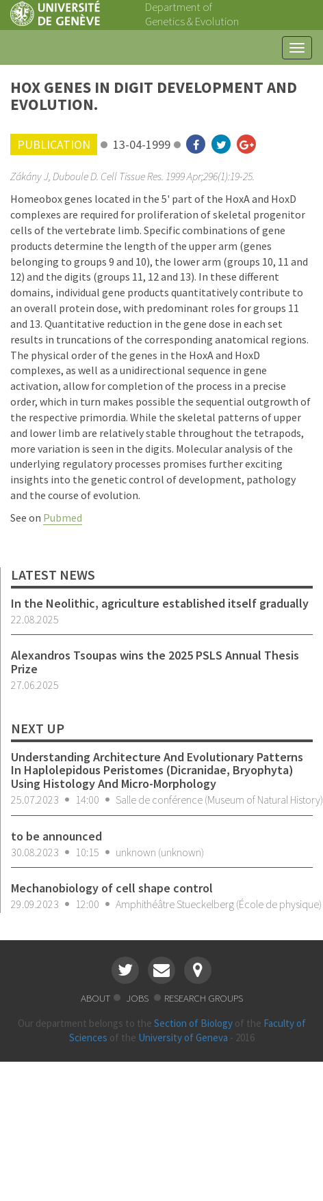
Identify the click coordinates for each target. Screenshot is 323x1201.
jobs (138, 997)
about (95, 997)
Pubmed (62, 517)
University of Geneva (183, 1037)
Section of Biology (193, 1023)
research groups (203, 997)
